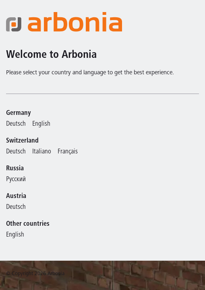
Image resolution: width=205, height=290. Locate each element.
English (41, 124)
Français (68, 152)
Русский (16, 179)
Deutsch (16, 124)
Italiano (41, 152)
